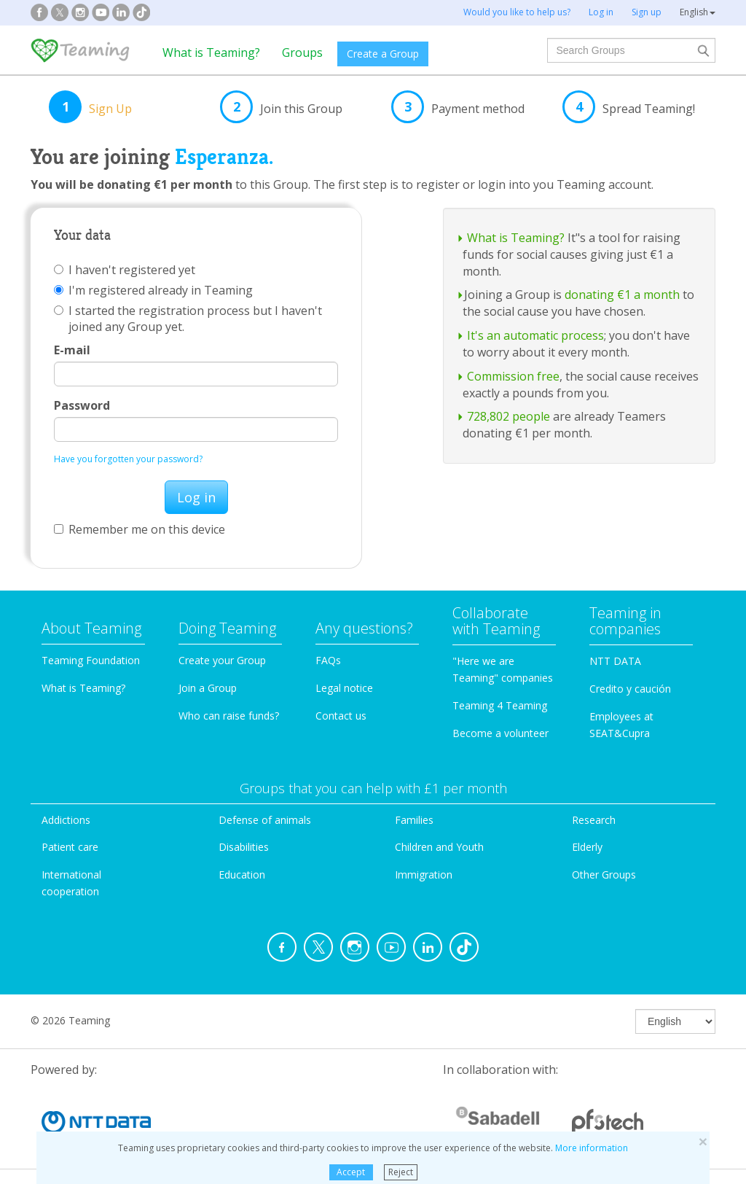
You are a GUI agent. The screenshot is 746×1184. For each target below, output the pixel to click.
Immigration (423, 874)
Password (82, 405)
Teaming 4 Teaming (499, 705)
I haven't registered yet (124, 270)
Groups (302, 52)
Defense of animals (265, 820)
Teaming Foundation (91, 660)
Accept (351, 1172)
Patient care (70, 847)
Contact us (340, 716)
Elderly (587, 847)
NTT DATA (615, 661)
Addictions (66, 820)
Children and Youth (439, 847)
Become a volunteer (500, 733)
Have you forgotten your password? (128, 459)
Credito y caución (630, 689)
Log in (196, 497)
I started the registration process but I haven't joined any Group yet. (188, 319)
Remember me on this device (139, 529)
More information (591, 1148)
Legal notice (344, 688)
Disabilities (244, 847)
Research (594, 820)
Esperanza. (224, 157)
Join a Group (207, 688)
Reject (400, 1172)
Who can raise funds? (228, 716)
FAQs (328, 660)
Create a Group (383, 54)
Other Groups (604, 874)
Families (414, 820)
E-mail (72, 350)
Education (242, 874)
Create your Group (222, 660)
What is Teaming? (211, 52)
